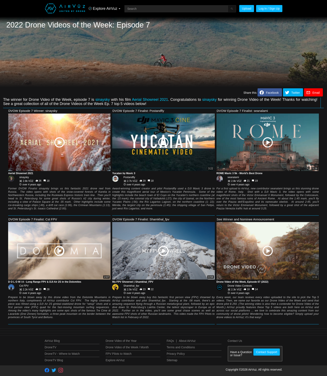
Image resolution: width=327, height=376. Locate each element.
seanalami (233, 177)
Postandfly (129, 177)
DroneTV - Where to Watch (62, 353)
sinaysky (103, 99)
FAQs (170, 340)
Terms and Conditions (181, 347)
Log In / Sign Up (269, 8)
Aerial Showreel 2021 (150, 99)
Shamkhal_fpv (131, 285)
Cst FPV (24, 285)
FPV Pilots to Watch (119, 353)
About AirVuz (187, 340)
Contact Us (235, 340)
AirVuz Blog (52, 340)
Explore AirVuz (115, 360)
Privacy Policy (176, 353)
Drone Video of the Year (121, 340)
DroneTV (50, 347)
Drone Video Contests (240, 285)
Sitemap (172, 360)
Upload (246, 8)
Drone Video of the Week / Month (127, 347)
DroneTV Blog (54, 360)
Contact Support (266, 352)
